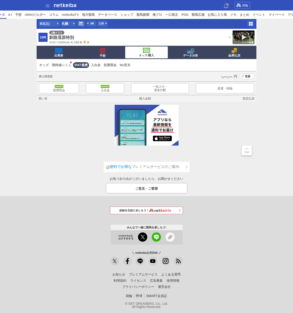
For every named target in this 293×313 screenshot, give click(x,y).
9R (92, 23)
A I (45, 14)
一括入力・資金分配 (160, 88)
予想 (53, 14)
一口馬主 (207, 14)
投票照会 (110, 65)
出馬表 (58, 52)
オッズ (44, 65)
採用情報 (173, 280)
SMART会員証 (156, 295)
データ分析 (190, 52)
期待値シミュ (61, 65)
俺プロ (192, 14)
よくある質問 (171, 274)
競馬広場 (233, 14)
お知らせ (118, 274)
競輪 (242, 5)
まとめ (280, 14)
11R (101, 23)
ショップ (162, 14)
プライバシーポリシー (138, 287)
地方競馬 (123, 14)
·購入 (146, 52)
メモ (268, 14)
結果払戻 (234, 52)
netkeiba (65, 5)
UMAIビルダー (70, 14)
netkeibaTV (105, 14)
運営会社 (164, 287)
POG (220, 14)
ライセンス (138, 280)
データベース (142, 14)
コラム (89, 14)
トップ (6, 14)
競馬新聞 (178, 14)
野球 (139, 295)
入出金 (95, 65)
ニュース (20, 14)
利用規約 (120, 280)
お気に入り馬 (252, 14)
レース (35, 14)
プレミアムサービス (143, 274)
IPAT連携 (81, 65)
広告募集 (156, 280)
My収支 (125, 65)
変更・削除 (225, 88)
